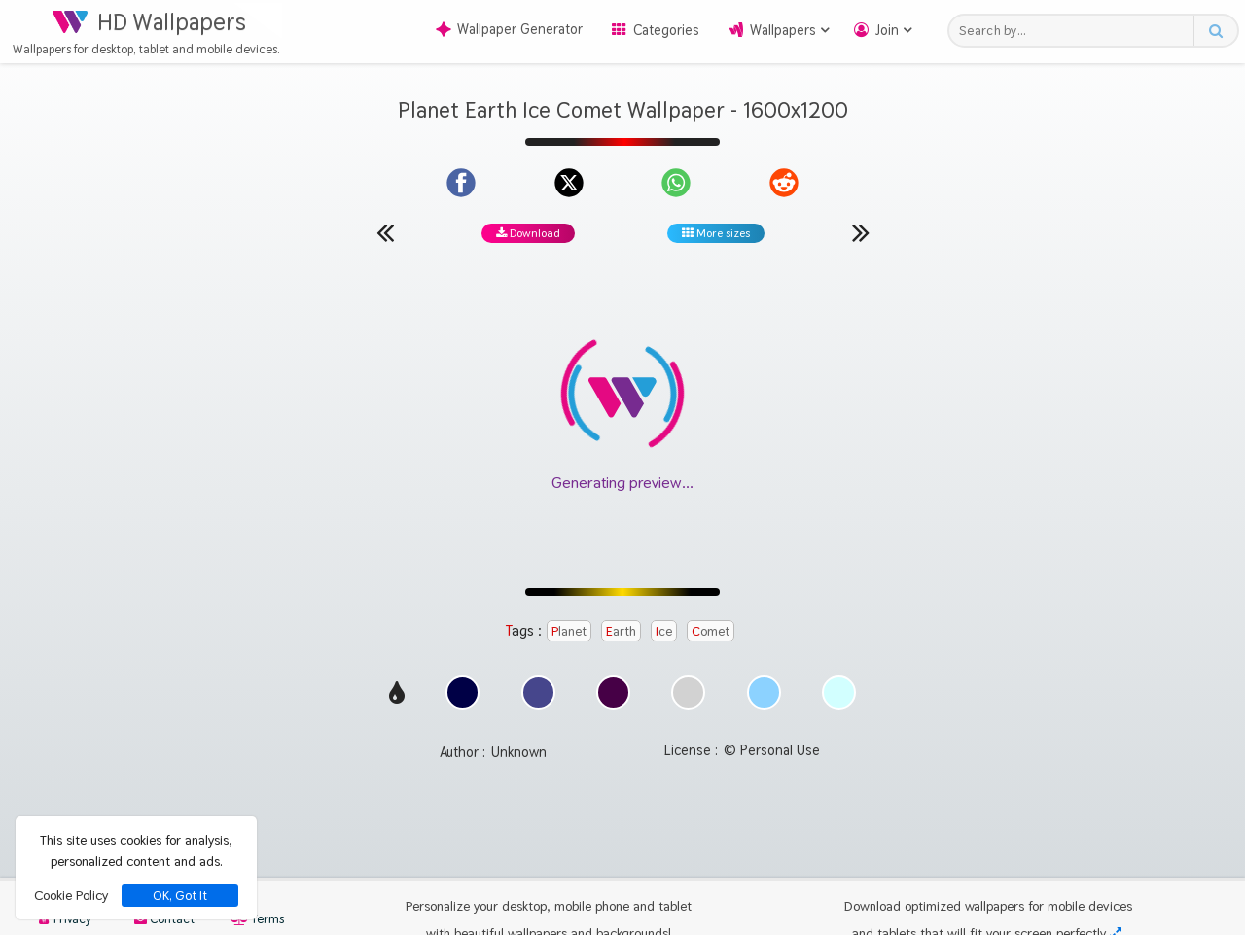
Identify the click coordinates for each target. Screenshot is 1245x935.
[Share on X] (569, 182)
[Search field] (1076, 31)
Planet (569, 631)
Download (528, 233)
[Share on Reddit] (784, 182)
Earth (621, 631)
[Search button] (1215, 31)
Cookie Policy (71, 895)
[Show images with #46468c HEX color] (538, 704)
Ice (664, 631)
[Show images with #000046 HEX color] (462, 704)
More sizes (716, 233)
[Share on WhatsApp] (676, 182)
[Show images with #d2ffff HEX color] (839, 704)
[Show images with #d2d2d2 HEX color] (688, 704)
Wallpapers (783, 30)
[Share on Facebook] (461, 182)
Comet (710, 631)
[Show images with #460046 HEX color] (613, 704)
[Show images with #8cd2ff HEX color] (764, 704)
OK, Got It (180, 895)
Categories (666, 30)
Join (887, 30)
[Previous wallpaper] (385, 232)
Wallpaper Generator (509, 29)
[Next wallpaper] (861, 232)
